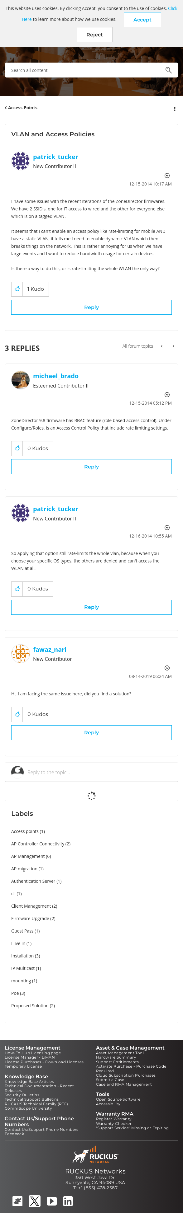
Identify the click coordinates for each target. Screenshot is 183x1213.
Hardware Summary (116, 1057)
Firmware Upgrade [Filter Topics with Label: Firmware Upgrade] (30, 918)
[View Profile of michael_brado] (56, 376)
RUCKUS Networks (95, 1171)
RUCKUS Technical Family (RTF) (36, 1104)
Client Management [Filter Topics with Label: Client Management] (31, 906)
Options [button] (174, 108)
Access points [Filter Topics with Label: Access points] (25, 831)
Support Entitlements (117, 1062)
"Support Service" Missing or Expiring (132, 1128)
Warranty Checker (114, 1123)
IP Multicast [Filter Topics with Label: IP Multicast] (23, 968)
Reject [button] (94, 35)
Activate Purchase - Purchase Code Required (131, 1068)
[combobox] (91, 70)
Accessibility (108, 1104)
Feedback (14, 1133)
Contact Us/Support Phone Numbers (42, 1129)
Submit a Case (110, 1079)
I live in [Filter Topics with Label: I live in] (18, 943)
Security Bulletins (22, 1095)
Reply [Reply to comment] (91, 467)
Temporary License (23, 1066)
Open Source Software (118, 1099)
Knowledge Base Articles (29, 1081)
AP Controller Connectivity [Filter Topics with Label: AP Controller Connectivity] (37, 844)
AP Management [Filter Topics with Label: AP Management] (28, 856)
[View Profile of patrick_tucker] (55, 157)
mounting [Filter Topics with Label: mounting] (21, 981)
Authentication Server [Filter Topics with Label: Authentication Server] (33, 881)
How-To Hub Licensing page (33, 1053)
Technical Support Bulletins (32, 1099)
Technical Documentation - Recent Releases (39, 1088)
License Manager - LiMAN (30, 1057)
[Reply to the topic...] (99, 772)
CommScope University (28, 1108)
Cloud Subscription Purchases (126, 1075)
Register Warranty (114, 1119)
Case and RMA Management (124, 1084)
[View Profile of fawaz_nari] (49, 649)
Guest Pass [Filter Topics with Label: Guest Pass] (22, 931)
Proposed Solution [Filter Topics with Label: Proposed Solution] (30, 1005)
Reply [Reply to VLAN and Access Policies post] (91, 307)
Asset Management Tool (120, 1053)
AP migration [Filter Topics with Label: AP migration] (24, 869)
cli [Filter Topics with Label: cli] (13, 893)
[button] (142, 19)
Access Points (22, 107)
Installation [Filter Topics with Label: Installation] (22, 956)
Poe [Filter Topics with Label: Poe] (15, 993)
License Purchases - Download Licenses (44, 1062)
